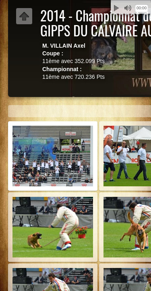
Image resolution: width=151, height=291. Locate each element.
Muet (127, 8)
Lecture (116, 8)
